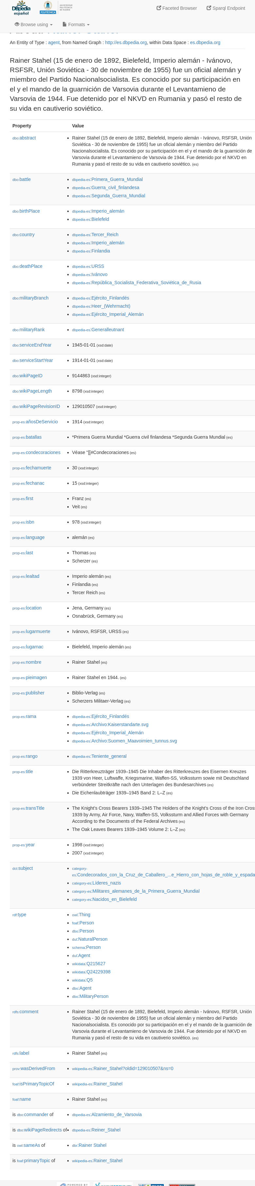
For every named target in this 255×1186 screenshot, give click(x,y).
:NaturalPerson (90, 939)
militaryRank (28, 329)
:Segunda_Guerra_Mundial (108, 195)
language (28, 537)
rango (25, 756)
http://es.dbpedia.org (126, 42)
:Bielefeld (90, 219)
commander (32, 1114)
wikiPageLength (32, 391)
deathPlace (27, 266)
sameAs (28, 1145)
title (22, 771)
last (22, 552)
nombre (27, 662)
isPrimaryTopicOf (33, 1083)
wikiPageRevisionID (36, 406)
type (19, 914)
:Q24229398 (91, 971)
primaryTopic (33, 1160)
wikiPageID (27, 375)
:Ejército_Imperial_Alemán (108, 314)
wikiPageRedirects (39, 1129)
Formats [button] (76, 24)
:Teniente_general (99, 756)
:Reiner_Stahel (96, 1129)
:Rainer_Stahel (97, 1083)
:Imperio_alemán (98, 211)
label (20, 1053)
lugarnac (27, 646)
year (23, 844)
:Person (83, 922)
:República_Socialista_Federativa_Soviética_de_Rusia (136, 282)
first (22, 498)
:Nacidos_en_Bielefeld (104, 899)
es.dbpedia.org (205, 42)
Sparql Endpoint (226, 8)
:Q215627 (89, 963)
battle (21, 179)
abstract (24, 137)
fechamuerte (31, 467)
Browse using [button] (34, 24)
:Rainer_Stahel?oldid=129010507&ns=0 (123, 1068)
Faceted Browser (177, 8)
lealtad (25, 576)
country (23, 234)
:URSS (88, 266)
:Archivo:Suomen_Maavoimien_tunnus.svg (124, 740)
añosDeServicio (35, 421)
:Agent (81, 955)
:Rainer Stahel (89, 1145)
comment (25, 1011)
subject (22, 868)
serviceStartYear (32, 360)
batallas (27, 437)
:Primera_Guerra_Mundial (107, 179)
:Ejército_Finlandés (100, 298)
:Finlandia (91, 250)
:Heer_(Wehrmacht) (101, 306)
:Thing (81, 914)
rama (24, 716)
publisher (28, 692)
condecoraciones (36, 452)
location (27, 607)
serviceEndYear (31, 345)
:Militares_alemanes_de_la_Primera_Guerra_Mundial (136, 891)
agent (54, 42)
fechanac (28, 483)
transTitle (28, 808)
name (21, 1099)
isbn (23, 522)
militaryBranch (30, 298)
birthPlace (26, 211)
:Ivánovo (90, 274)
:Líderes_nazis (96, 882)
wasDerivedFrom (33, 1068)
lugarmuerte (31, 631)
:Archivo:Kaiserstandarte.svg (110, 724)
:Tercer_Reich (95, 234)
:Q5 (82, 980)
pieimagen (29, 677)
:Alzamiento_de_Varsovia (107, 1114)
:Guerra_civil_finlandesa (106, 187)
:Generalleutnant (98, 329)
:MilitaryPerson (90, 996)
